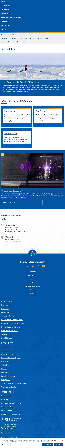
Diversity (32, 283)
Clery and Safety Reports (11, 358)
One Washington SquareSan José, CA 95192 (11, 425)
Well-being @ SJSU (8, 387)
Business (4, 305)
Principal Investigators (27, 38)
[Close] (62, 440)
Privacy (32, 290)
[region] (32, 443)
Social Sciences (7, 338)
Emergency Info (7, 407)
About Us (4, 38)
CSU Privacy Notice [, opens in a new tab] (50, 441)
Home (3, 35)
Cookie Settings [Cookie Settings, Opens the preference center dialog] (6, 444)
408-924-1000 (8, 428)
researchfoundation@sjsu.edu (18, 231)
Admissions (5, 10)
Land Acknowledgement (32, 286)
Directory (4, 399)
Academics (5, 6)
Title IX (32, 279)
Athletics (5, 22)
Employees (14, 38)
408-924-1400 (14, 227)
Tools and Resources (7, 42)
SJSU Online (5, 26)
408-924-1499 (12, 229)
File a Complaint (7, 410)
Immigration (5, 380)
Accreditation (32, 275)
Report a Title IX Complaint (11, 414)
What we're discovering (12, 191)
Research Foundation (14, 35)
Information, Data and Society (12, 323)
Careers (4, 369)
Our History (9, 111)
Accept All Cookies (47, 444)
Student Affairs (7, 14)
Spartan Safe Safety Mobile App (13, 383)
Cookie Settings (32, 293)
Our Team (40, 111)
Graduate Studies (7, 316)
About (3, 30)
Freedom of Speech (8, 376)
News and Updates (23, 42)
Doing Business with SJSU (11, 403)
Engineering (5, 312)
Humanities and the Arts (10, 327)
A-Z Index (5, 347)
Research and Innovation (11, 18)
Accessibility (32, 272)
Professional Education (9, 331)
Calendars (5, 365)
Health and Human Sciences (12, 320)
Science (4, 334)
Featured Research (43, 38)
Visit (3, 2)
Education (5, 309)
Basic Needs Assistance (10, 354)
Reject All (58, 444)
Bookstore (5, 361)
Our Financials (10, 133)
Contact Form (6, 396)
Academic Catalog (8, 350)
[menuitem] (4, 38)
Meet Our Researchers (9, 202)
